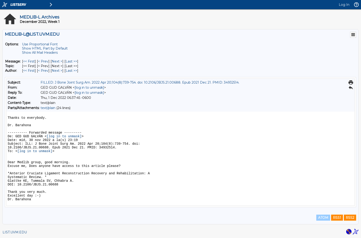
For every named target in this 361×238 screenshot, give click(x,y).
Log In (344, 5)
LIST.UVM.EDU (15, 232)
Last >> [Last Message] (71, 61)
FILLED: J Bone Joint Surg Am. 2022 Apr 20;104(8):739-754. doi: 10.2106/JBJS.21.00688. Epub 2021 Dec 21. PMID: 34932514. (140, 82)
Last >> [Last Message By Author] (71, 71)
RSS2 (350, 218)
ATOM (323, 218)
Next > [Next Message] (57, 61)
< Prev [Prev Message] (43, 61)
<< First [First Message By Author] (29, 71)
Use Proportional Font (40, 44)
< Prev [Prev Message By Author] (43, 71)
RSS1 (337, 218)
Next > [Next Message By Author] (57, 71)
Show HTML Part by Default (45, 48)
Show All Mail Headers (40, 52)
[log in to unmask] (89, 87)
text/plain (48, 108)
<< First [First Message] (29, 61)
